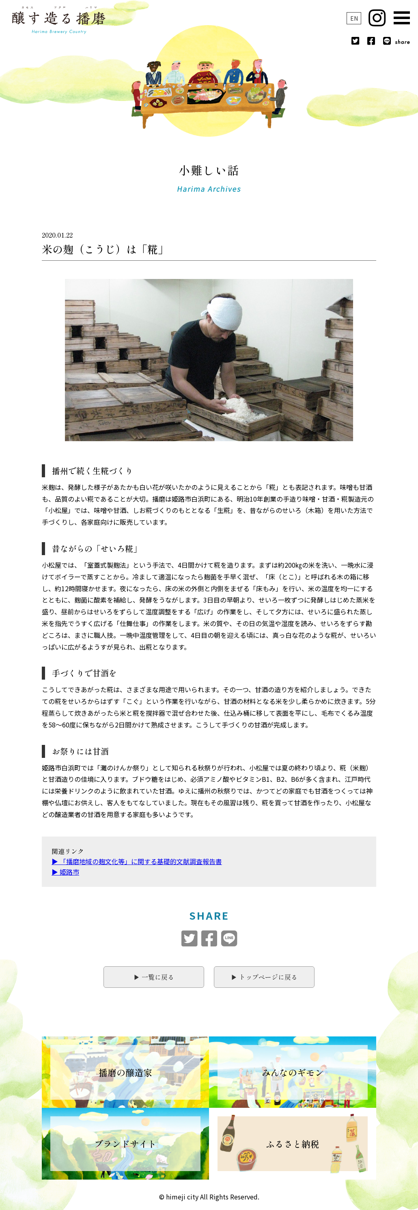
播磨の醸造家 (125, 1072)
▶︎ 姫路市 (65, 872)
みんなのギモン (292, 1072)
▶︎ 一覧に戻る (154, 977)
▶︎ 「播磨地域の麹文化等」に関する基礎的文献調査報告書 (137, 861)
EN (354, 18)
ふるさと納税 (292, 1143)
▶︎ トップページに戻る (264, 977)
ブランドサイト (125, 1143)
